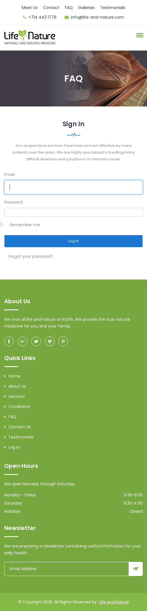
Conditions (17, 406)
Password (13, 202)
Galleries (86, 7)
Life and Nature (114, 602)
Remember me (25, 225)
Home (12, 376)
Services (14, 396)
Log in (12, 447)
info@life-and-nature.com (97, 17)
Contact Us (17, 427)
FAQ (69, 7)
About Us (15, 386)
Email (9, 174)
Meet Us (30, 7)
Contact (51, 7)
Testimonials (112, 7)
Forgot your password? (30, 256)
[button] (138, 35)
